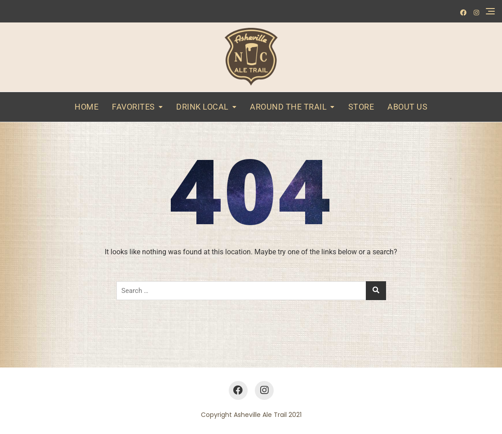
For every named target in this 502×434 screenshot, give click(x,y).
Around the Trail (288, 106)
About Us (407, 106)
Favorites (133, 106)
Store (361, 106)
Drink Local (202, 106)
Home (86, 106)
